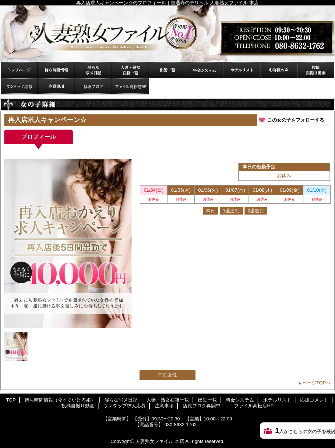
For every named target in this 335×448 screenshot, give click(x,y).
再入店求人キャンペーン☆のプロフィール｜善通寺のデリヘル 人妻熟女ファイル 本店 (167, 33)
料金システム (204, 70)
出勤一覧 (167, 70)
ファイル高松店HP (130, 86)
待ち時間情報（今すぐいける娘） (56, 70)
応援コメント (278, 70)
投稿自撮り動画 (315, 70)
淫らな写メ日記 (93, 70)
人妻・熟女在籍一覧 (130, 70)
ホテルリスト (241, 70)
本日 (210, 210)
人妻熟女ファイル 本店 (160, 441)
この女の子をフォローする (295, 120)
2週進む (255, 210)
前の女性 (167, 375)
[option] (68, 243)
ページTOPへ (316, 383)
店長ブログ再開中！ (93, 86)
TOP (19, 70)
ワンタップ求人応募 (19, 86)
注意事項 (56, 86)
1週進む (231, 210)
